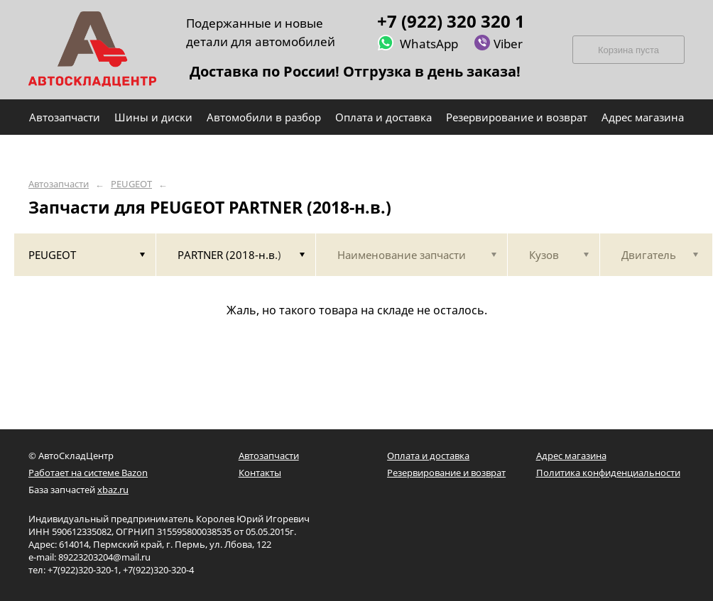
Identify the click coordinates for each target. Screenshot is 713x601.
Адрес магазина (571, 455)
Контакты (260, 472)
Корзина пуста (628, 50)
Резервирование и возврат (446, 472)
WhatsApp (417, 43)
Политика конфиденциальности (608, 472)
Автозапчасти (58, 184)
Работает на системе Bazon (88, 472)
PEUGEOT (131, 184)
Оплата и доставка (428, 455)
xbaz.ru (113, 489)
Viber (498, 43)
